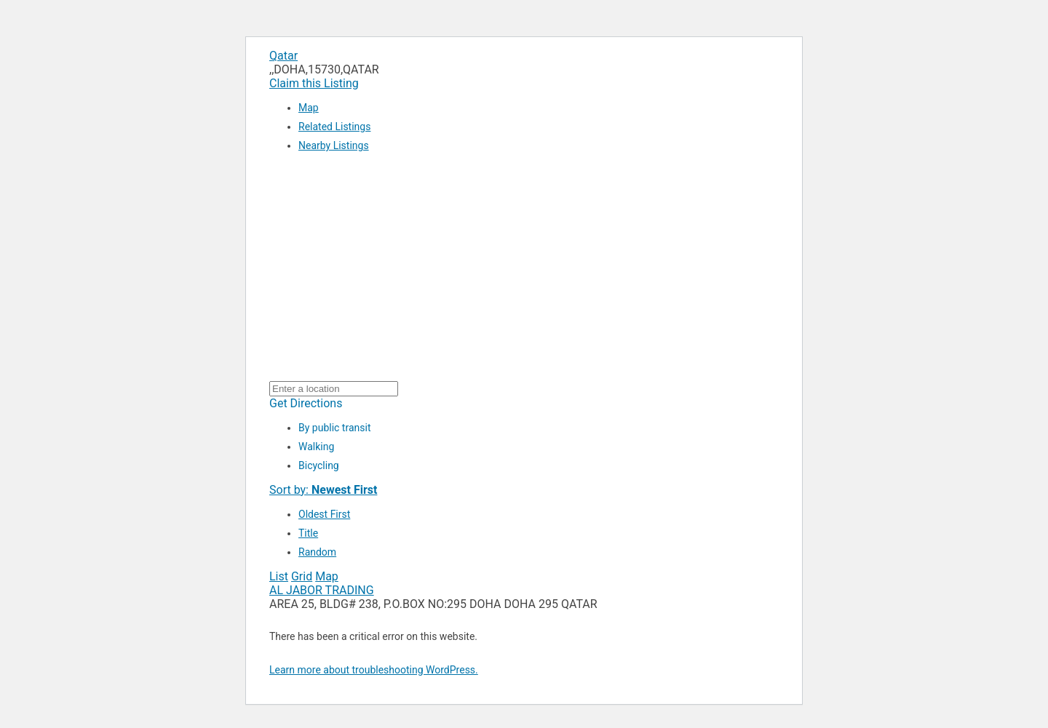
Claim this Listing (314, 83)
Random (317, 552)
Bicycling (318, 465)
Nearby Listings (333, 145)
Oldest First (324, 514)
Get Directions (305, 403)
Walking (316, 446)
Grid (301, 576)
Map (308, 107)
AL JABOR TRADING (321, 590)
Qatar (283, 56)
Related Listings (334, 126)
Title (308, 533)
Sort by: (323, 490)
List (278, 576)
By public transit (334, 427)
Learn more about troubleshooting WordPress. (373, 670)
